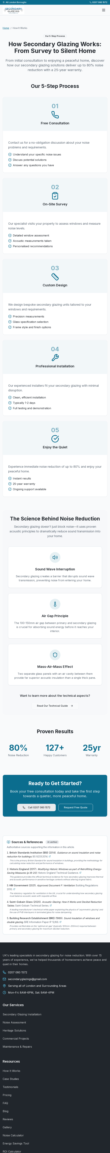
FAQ (5, 1103)
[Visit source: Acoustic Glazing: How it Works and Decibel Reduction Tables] (51, 905)
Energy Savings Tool (16, 1143)
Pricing (7, 1095)
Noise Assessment (14, 1022)
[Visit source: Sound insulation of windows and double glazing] (60, 922)
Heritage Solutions (14, 1030)
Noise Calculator (13, 1135)
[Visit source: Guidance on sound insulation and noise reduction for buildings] (50, 856)
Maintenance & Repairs (17, 1046)
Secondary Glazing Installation (22, 1014)
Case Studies (11, 1079)
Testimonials (10, 1087)
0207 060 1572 (98, 2)
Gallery (7, 1127)
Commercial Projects (16, 1038)
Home (6, 28)
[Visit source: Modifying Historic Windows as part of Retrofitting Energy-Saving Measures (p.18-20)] (80, 873)
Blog (5, 1111)
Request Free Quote (75, 807)
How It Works (11, 1071)
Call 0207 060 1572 (36, 807)
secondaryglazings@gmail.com (27, 979)
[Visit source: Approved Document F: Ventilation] (14, 889)
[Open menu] (103, 10)
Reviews (8, 1119)
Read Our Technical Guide (55, 705)
